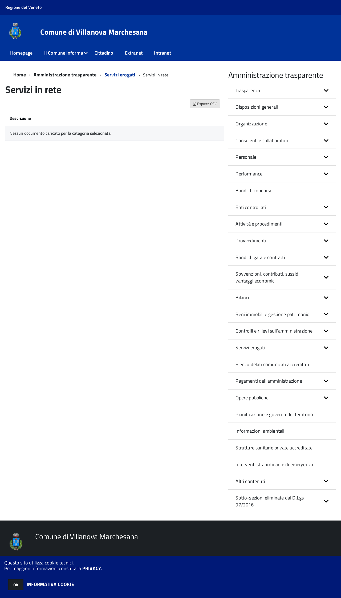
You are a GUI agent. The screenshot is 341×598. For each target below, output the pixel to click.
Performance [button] (249, 173)
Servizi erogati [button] (250, 347)
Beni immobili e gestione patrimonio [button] (273, 314)
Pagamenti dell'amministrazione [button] (269, 380)
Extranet (134, 52)
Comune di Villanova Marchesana (93, 32)
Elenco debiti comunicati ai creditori (272, 364)
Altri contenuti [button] (250, 481)
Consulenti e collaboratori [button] (262, 140)
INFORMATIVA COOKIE (50, 584)
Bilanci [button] (242, 297)
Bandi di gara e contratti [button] (260, 257)
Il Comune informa (63, 52)
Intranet (162, 52)
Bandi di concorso (254, 190)
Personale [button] (246, 157)
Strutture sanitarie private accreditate (274, 447)
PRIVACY (91, 568)
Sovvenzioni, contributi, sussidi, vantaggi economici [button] (268, 277)
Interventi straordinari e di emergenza (274, 464)
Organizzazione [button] (251, 123)
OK (15, 585)
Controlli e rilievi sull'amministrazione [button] (274, 330)
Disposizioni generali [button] (257, 106)
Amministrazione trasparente (65, 74)
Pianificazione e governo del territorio (274, 414)
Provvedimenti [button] (251, 240)
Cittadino (104, 52)
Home (19, 74)
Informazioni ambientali (260, 431)
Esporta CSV (205, 104)
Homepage (21, 52)
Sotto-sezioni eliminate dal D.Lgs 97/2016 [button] (270, 501)
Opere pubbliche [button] (252, 397)
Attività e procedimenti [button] (259, 223)
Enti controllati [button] (251, 207)
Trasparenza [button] (248, 90)
